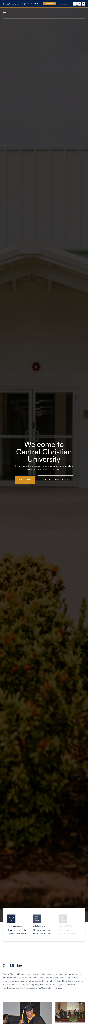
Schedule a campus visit (56, 479)
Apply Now (49, 4)
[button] (65, 4)
